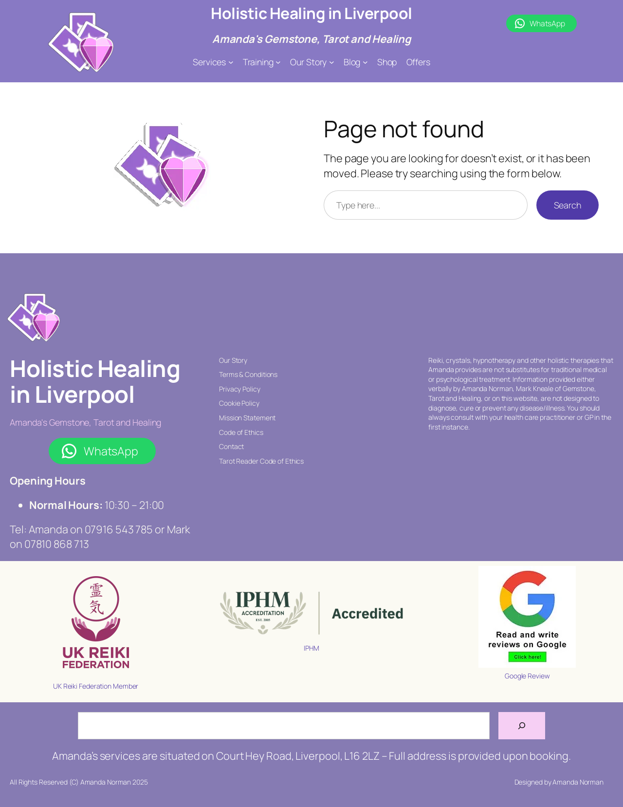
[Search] (521, 725)
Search (567, 205)
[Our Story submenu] (331, 62)
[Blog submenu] (365, 62)
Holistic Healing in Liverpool (311, 13)
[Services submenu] (231, 62)
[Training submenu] (278, 62)
